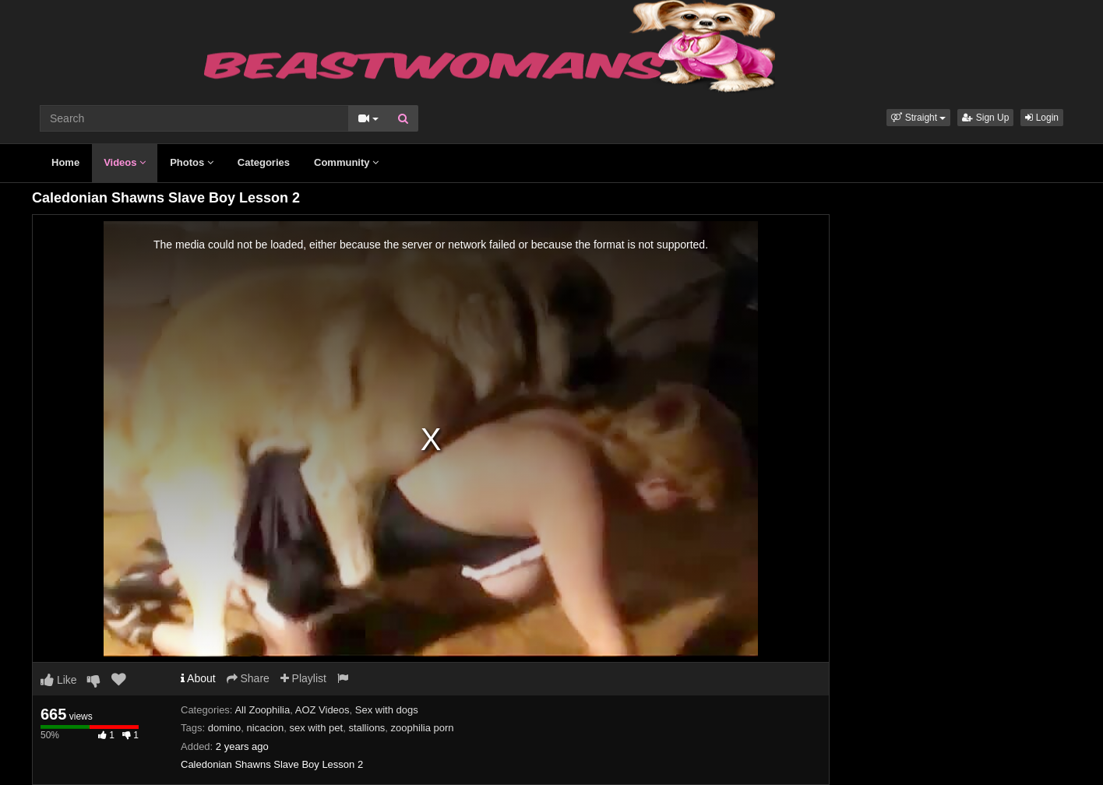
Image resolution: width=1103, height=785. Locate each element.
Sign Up (985, 117)
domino (224, 728)
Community (346, 162)
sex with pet (317, 728)
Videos (125, 162)
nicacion (265, 728)
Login (1042, 117)
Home (65, 162)
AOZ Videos (322, 710)
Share (248, 678)
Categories (264, 162)
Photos (191, 162)
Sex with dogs (386, 710)
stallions (366, 728)
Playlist (303, 678)
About (198, 678)
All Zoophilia (262, 710)
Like (59, 680)
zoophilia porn (422, 728)
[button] (918, 117)
